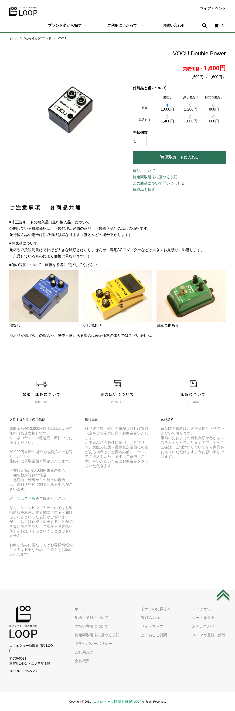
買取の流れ (151, 618)
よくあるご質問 (155, 635)
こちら (29, 498)
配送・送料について (92, 618)
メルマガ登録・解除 (209, 635)
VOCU (62, 38)
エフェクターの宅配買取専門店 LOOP (117, 701)
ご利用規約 (85, 652)
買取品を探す (144, 190)
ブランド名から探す (65, 25)
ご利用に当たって (122, 25)
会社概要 (83, 661)
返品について (144, 171)
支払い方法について (92, 626)
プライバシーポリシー (94, 644)
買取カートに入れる (179, 157)
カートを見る (203, 618)
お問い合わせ (174, 25)
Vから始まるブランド (37, 38)
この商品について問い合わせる (159, 183)
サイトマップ (153, 626)
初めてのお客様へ (156, 609)
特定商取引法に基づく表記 (155, 177)
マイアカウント (213, 8)
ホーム (13, 38)
